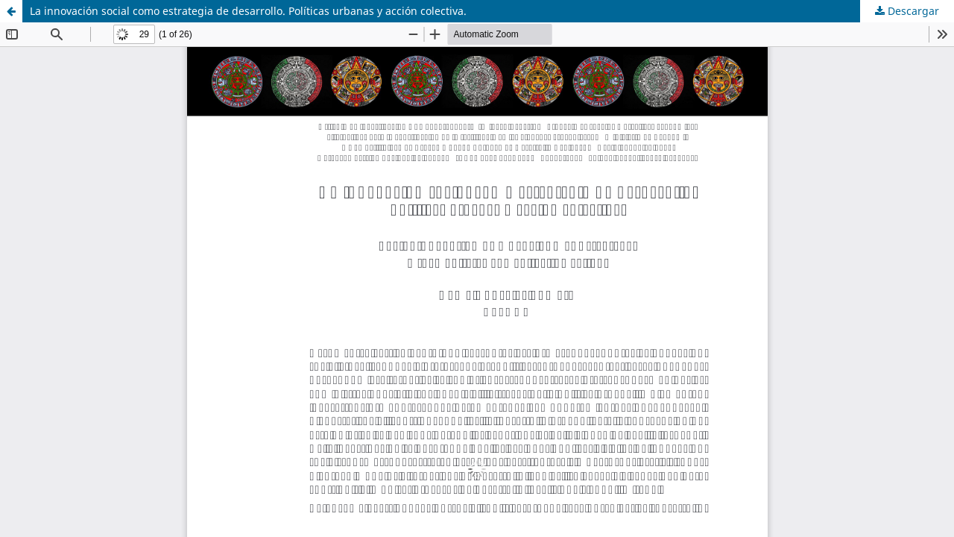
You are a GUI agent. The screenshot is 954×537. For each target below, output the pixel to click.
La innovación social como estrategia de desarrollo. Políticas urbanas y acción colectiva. (248, 11)
